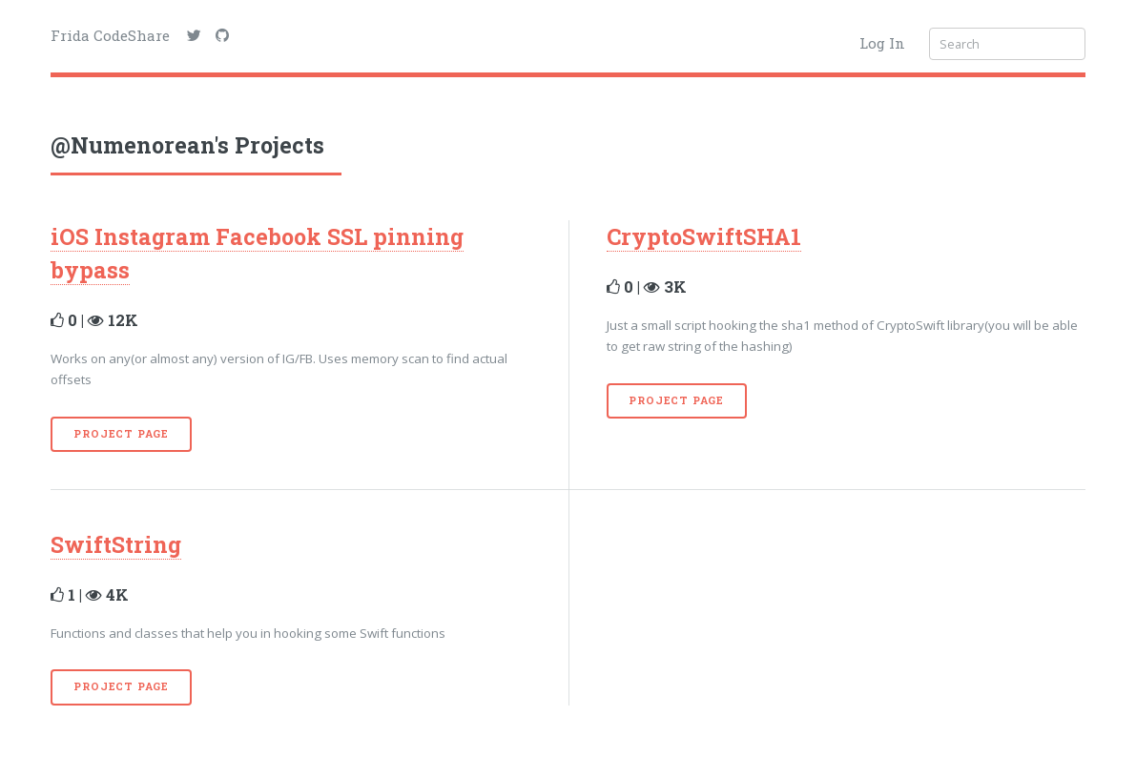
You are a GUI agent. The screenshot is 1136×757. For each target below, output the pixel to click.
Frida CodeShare (110, 35)
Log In (882, 42)
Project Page (121, 433)
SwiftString (116, 544)
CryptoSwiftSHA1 (704, 236)
